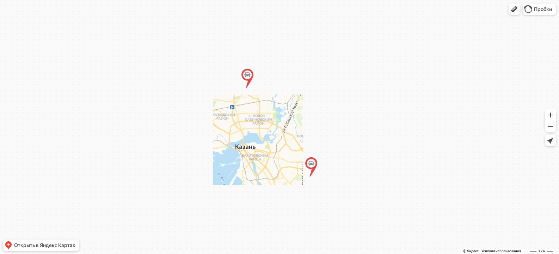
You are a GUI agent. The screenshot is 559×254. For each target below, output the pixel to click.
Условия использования (501, 251)
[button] (514, 9)
